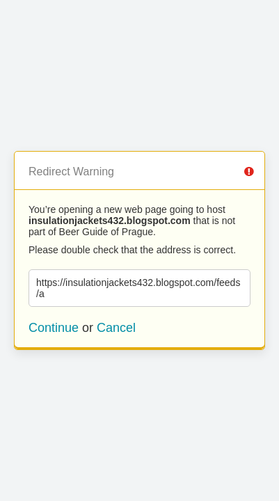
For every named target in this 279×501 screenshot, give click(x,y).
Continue (54, 328)
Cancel (116, 328)
